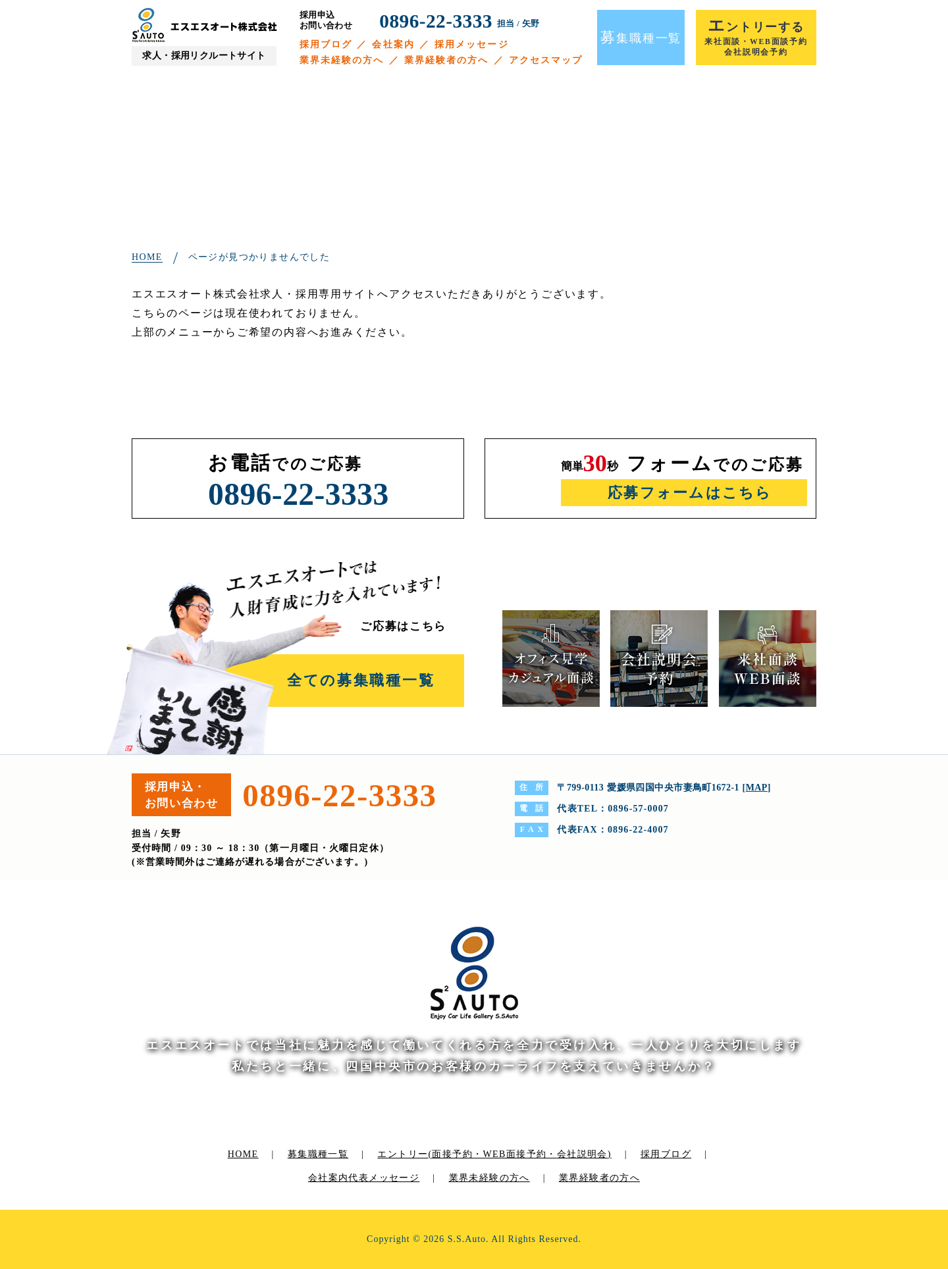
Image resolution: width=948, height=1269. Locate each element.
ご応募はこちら (403, 626)
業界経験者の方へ (446, 60)
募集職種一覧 (318, 1154)
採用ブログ (326, 44)
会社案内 (393, 44)
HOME (243, 1154)
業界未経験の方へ (342, 60)
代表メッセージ (383, 1178)
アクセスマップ (546, 60)
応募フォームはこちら (690, 492)
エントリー (494, 1154)
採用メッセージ (471, 44)
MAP (757, 787)
